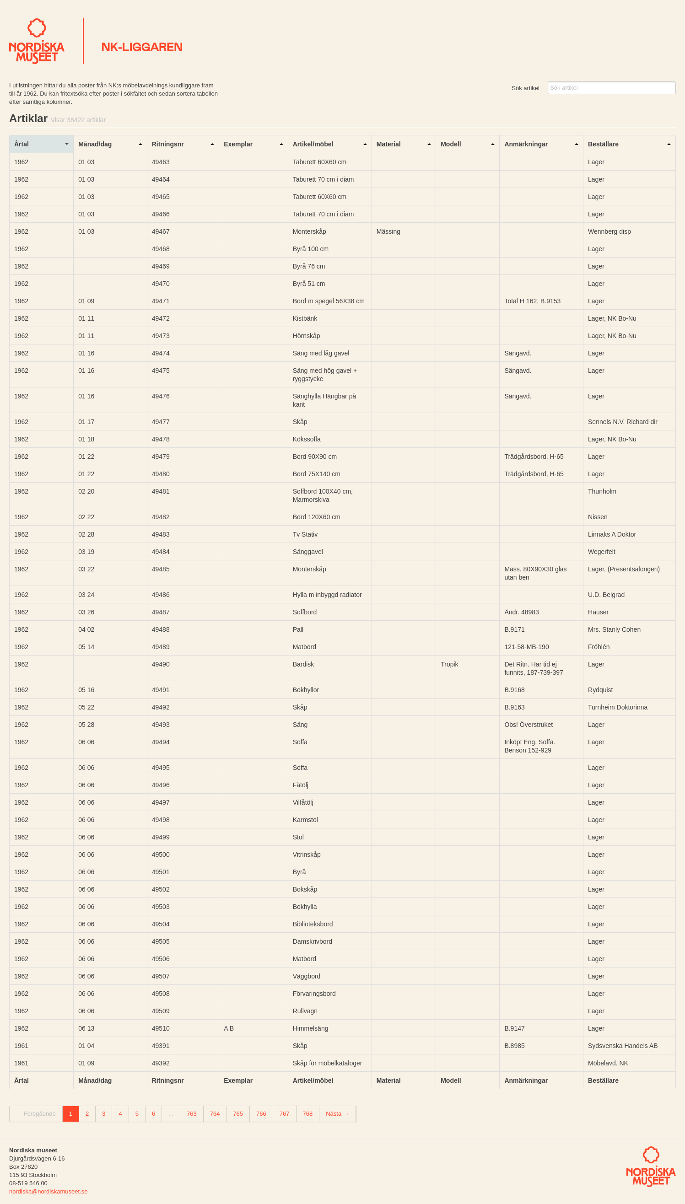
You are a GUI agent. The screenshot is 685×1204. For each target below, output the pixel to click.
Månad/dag (95, 144)
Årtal (21, 144)
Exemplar (238, 144)
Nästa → (337, 1113)
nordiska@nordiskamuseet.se (48, 1191)
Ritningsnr (168, 144)
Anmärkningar (526, 144)
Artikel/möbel (313, 144)
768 (308, 1113)
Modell (451, 144)
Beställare (603, 144)
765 (238, 1113)
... (170, 1113)
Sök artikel (525, 88)
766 (261, 1113)
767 (285, 1113)
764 (215, 1113)
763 (192, 1113)
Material (389, 144)
